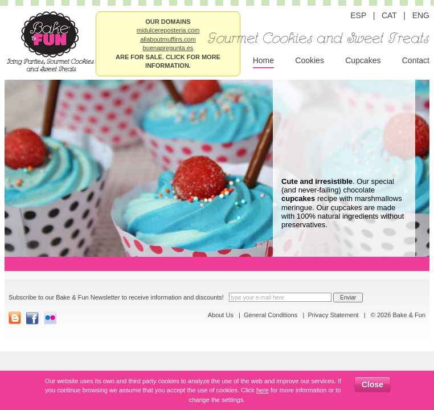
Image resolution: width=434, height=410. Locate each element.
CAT (389, 15)
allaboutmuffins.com (168, 39)
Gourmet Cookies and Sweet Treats (318, 39)
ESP (358, 15)
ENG (420, 15)
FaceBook (32, 318)
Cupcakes (362, 60)
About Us (221, 314)
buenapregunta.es (168, 47)
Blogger (15, 318)
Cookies (309, 60)
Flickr (50, 318)
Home (263, 60)
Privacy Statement (333, 314)
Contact (415, 60)
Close (372, 384)
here (262, 390)
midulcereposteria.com (168, 30)
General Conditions (270, 314)
